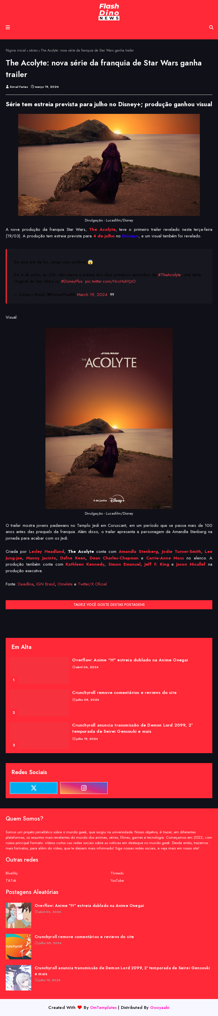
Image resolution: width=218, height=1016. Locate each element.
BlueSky (12, 873)
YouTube (117, 880)
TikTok (11, 880)
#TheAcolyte (169, 275)
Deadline (25, 584)
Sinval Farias (19, 86)
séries (33, 50)
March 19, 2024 (92, 294)
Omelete (65, 584)
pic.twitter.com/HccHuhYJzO (110, 281)
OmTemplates (103, 1007)
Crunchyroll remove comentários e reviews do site (124, 692)
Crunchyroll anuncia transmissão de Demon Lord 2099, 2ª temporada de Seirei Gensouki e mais (132, 728)
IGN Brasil (45, 584)
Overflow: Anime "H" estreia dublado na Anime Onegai (130, 660)
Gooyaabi (160, 1007)
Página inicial (16, 50)
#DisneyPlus (72, 281)
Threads (116, 873)
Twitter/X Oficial (92, 584)
